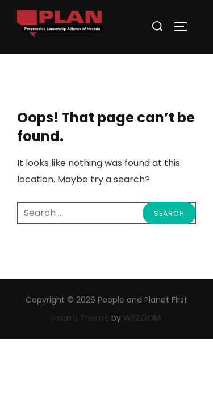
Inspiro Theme (80, 318)
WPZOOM (142, 318)
